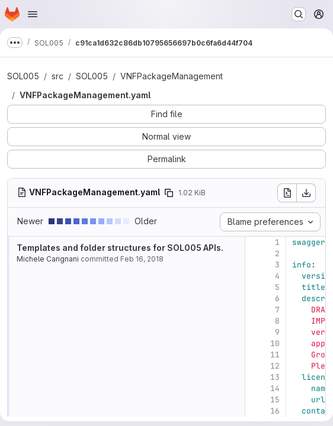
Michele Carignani (48, 258)
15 (275, 400)
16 (275, 411)
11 (275, 355)
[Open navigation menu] (32, 14)
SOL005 (23, 76)
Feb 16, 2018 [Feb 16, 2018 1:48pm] (142, 258)
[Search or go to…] (299, 14)
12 (275, 366)
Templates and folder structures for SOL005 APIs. (120, 248)
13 (275, 377)
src (57, 76)
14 (275, 388)
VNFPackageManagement (171, 76)
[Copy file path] (169, 193)
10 (275, 343)
